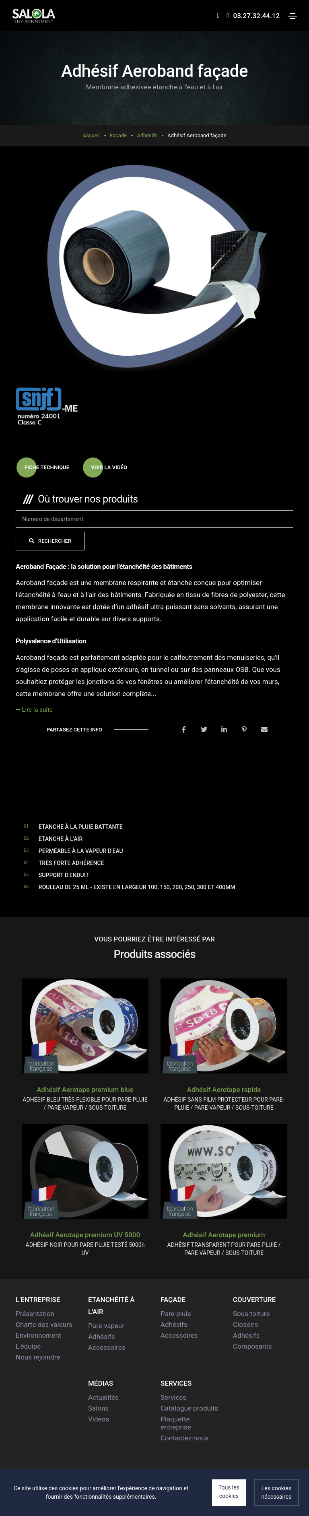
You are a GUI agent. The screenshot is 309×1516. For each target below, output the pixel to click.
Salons (98, 1409)
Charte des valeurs (44, 1325)
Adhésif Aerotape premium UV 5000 (85, 1235)
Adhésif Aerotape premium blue (85, 1090)
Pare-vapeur (106, 1326)
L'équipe (28, 1347)
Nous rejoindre (38, 1357)
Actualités (103, 1398)
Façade (118, 135)
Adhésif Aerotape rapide (224, 1090)
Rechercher (43, 541)
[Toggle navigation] (292, 16)
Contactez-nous (184, 1438)
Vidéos (98, 1419)
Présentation (35, 1314)
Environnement (38, 1336)
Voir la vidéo (109, 468)
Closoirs (245, 1325)
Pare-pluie (176, 1314)
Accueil (91, 135)
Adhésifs (147, 135)
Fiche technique (44, 468)
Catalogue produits (189, 1409)
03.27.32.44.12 (251, 16)
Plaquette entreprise (176, 1423)
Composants (252, 1347)
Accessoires (107, 1348)
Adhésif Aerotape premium (224, 1235)
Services (173, 1398)
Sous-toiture (251, 1314)
